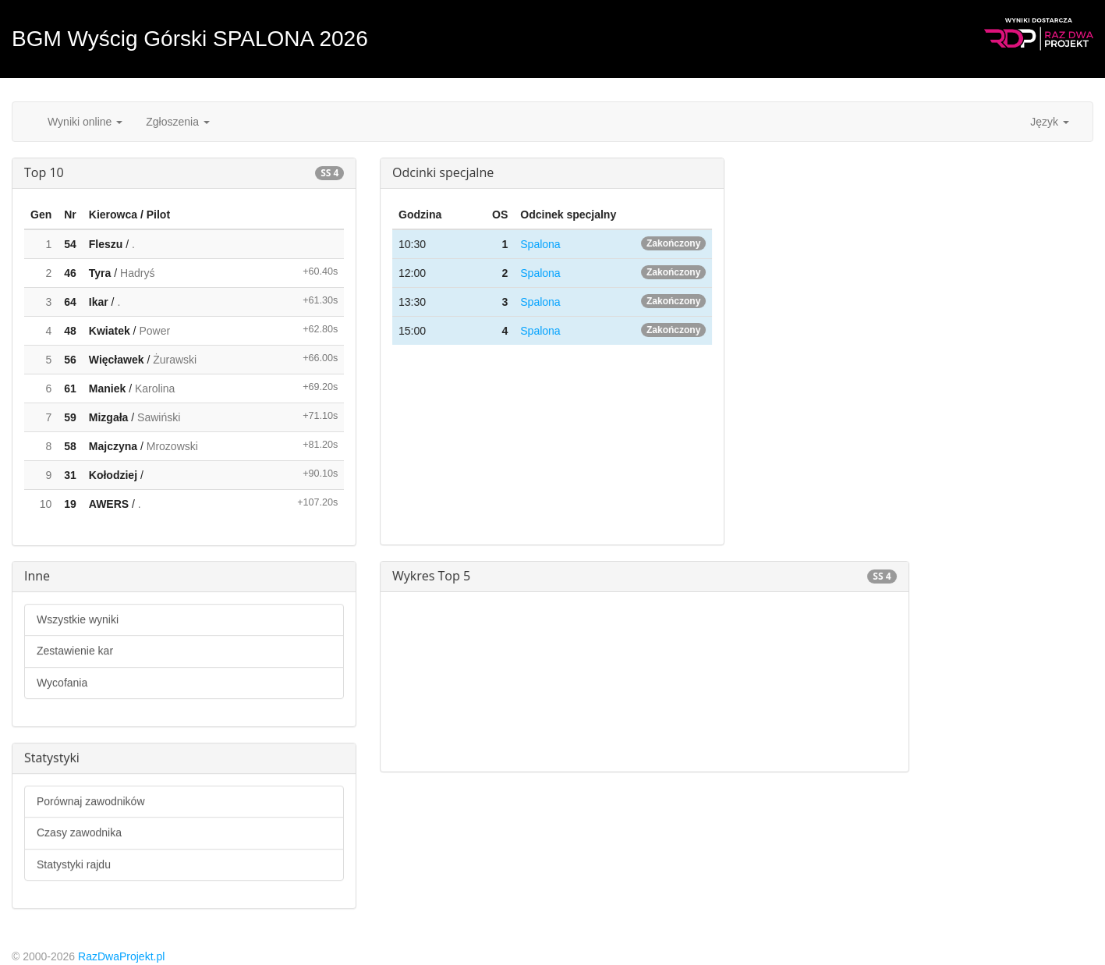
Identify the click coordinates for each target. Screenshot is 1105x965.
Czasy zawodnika (79, 832)
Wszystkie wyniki (78, 619)
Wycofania (62, 682)
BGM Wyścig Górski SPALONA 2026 (190, 39)
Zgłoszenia (178, 121)
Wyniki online (85, 121)
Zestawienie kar (75, 650)
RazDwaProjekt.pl (121, 956)
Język (1049, 121)
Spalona (540, 244)
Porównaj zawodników (91, 801)
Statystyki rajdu (74, 864)
